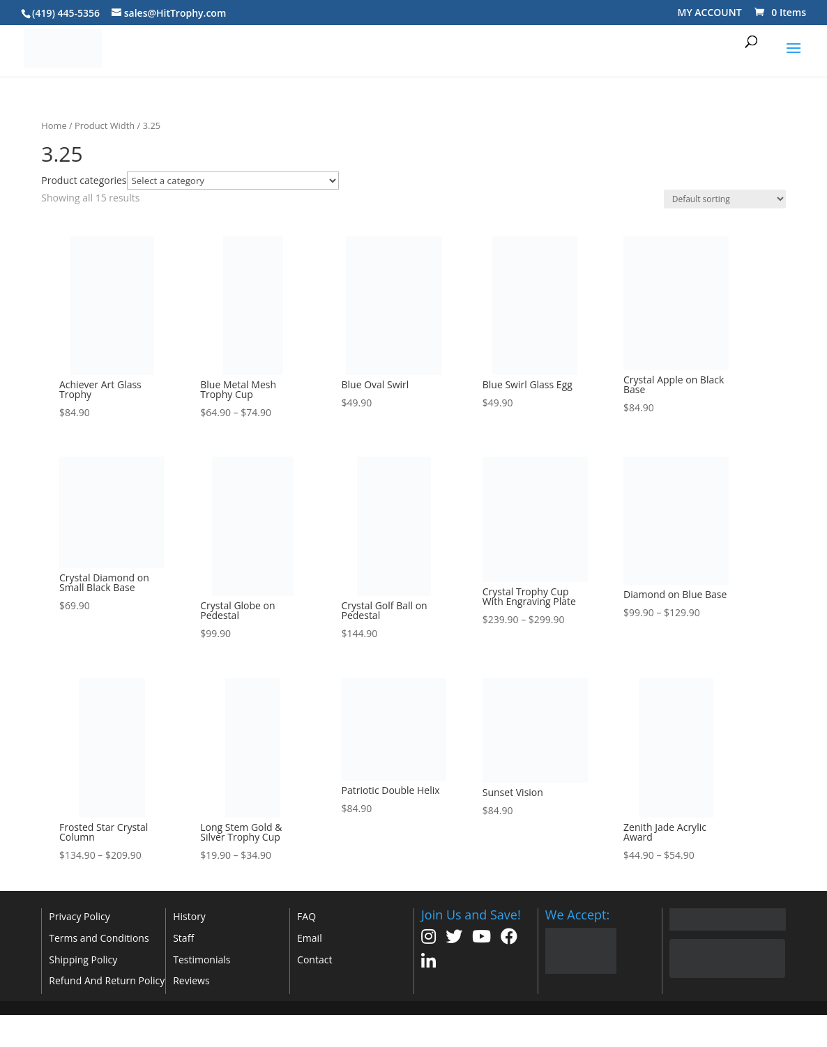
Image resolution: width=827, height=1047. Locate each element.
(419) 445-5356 (66, 13)
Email (309, 938)
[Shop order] (725, 199)
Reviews (191, 980)
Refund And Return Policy (107, 980)
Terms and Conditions (99, 938)
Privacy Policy (79, 916)
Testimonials (201, 959)
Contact (314, 959)
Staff (183, 938)
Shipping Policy (83, 959)
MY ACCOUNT (710, 12)
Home (53, 125)
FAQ (306, 916)
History (189, 916)
